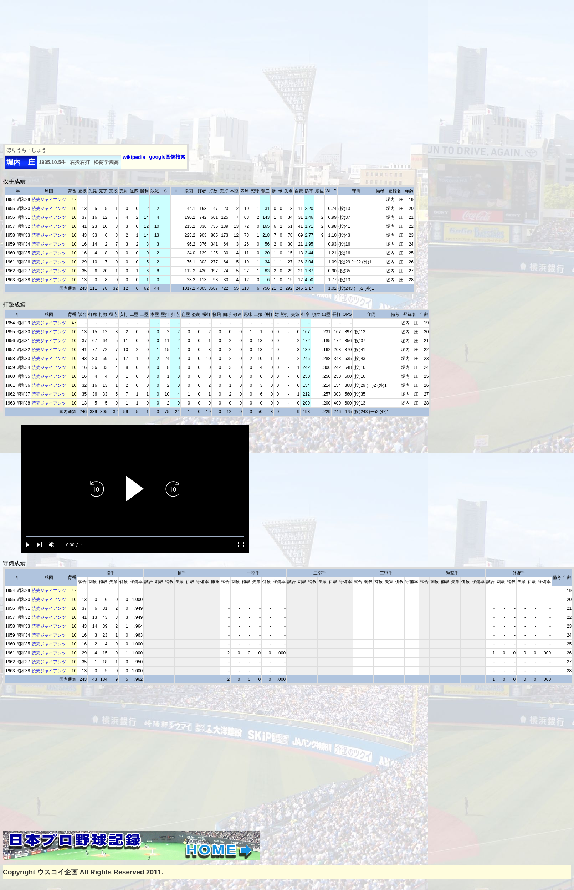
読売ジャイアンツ (49, 199)
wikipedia (134, 157)
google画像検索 (167, 157)
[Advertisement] (67, 70)
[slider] (135, 536)
